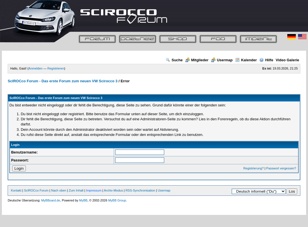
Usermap (222, 60)
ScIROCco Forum (36, 190)
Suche (174, 60)
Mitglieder (196, 60)
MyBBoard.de (50, 200)
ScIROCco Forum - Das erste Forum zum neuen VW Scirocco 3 (62, 81)
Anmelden (35, 68)
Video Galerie (287, 60)
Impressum (93, 190)
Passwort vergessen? (281, 168)
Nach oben (58, 190)
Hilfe (266, 60)
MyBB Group (117, 200)
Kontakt (16, 190)
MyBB (83, 200)
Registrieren (55, 68)
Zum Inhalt (76, 190)
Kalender (246, 60)
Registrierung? (253, 168)
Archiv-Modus (113, 190)
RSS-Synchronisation (140, 190)
